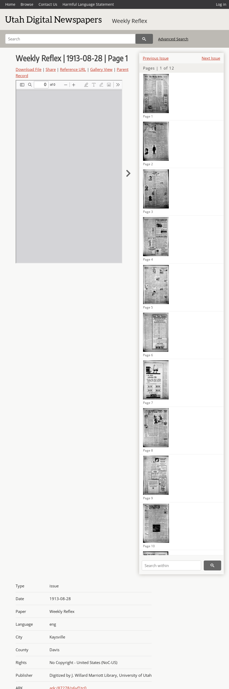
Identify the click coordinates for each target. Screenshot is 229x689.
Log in (221, 4)
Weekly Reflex (129, 20)
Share (51, 69)
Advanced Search (173, 38)
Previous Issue (156, 58)
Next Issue (211, 58)
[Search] (70, 39)
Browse (27, 4)
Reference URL (73, 69)
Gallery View (101, 69)
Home (10, 4)
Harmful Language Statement (88, 4)
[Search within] (171, 565)
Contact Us (48, 4)
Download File (28, 69)
